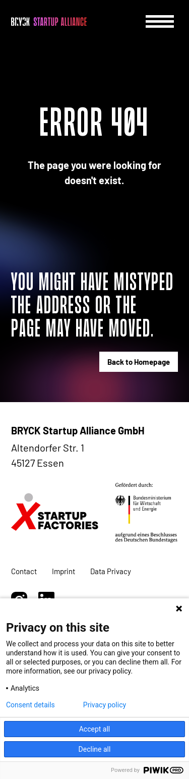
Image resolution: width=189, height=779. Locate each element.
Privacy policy (104, 705)
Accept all (94, 729)
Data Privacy (110, 571)
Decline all (95, 749)
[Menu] (160, 21)
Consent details (30, 705)
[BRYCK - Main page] (49, 21)
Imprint (63, 571)
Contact (24, 571)
